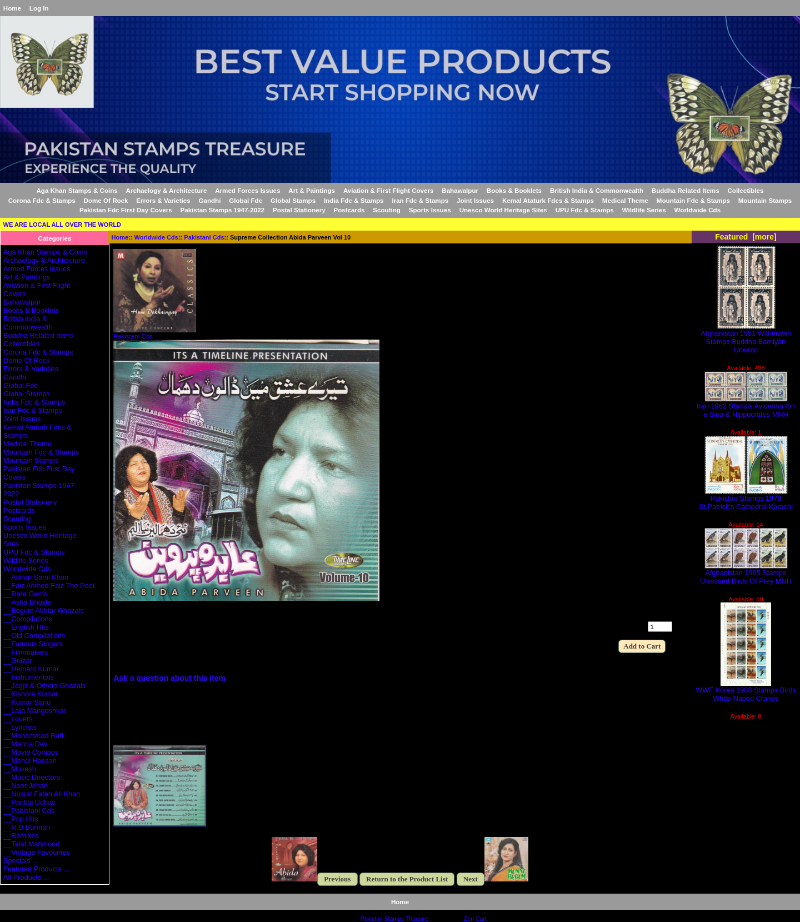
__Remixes (21, 835)
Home (12, 8)
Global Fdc (245, 200)
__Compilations (27, 619)
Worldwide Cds (156, 237)
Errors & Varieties (163, 200)
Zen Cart (475, 919)
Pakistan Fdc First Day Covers (125, 209)
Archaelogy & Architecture (166, 190)
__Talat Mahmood (31, 844)
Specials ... (20, 860)
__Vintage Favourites (36, 852)
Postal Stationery (299, 209)
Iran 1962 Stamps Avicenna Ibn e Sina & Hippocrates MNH (746, 406)
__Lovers (17, 719)
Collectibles (745, 190)
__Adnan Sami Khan (35, 577)
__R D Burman (26, 827)
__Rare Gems (25, 594)
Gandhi (209, 200)
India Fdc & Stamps (354, 200)
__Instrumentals (28, 677)
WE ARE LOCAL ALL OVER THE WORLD (62, 224)
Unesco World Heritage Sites (503, 209)
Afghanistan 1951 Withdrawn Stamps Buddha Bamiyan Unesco (746, 338)
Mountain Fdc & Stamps (693, 200)
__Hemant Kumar (31, 669)
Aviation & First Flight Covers (388, 190)
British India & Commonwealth (596, 190)
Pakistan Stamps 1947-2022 (222, 209)
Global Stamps (293, 200)
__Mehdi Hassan (30, 760)
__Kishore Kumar (30, 694)
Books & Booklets (514, 190)
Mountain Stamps (765, 200)
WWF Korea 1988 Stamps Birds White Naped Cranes (746, 690)
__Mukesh (19, 769)
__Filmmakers (25, 652)
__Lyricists (20, 727)
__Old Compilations (34, 635)
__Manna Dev (25, 744)
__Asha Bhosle (27, 602)
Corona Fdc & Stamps (42, 200)
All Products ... (26, 877)
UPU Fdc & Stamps (585, 209)
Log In (39, 8)
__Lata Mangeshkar (34, 710)
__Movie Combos (30, 752)
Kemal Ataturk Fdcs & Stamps (548, 200)
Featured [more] (746, 236)
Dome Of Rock (106, 200)
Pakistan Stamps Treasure (394, 919)
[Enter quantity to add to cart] (660, 626)
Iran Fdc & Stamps (420, 200)
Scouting (387, 209)
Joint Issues (475, 200)
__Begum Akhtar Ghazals (43, 610)
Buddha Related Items (685, 190)
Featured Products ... (36, 869)
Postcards (348, 209)
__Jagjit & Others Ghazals (44, 685)
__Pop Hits (20, 819)
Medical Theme (625, 200)
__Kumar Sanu (27, 702)
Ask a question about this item (169, 678)
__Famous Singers (33, 644)
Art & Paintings (311, 190)
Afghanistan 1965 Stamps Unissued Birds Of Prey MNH (746, 573)
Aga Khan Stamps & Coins (77, 190)
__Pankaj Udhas (29, 802)
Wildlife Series (644, 209)
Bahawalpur (460, 190)
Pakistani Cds (204, 237)
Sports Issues (430, 209)
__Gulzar (17, 660)
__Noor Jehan (25, 785)
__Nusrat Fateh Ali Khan (41, 794)
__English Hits (26, 627)
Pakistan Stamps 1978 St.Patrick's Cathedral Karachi (746, 499)
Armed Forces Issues (247, 190)
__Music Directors (31, 777)
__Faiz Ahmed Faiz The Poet (48, 585)
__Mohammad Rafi (33, 735)
